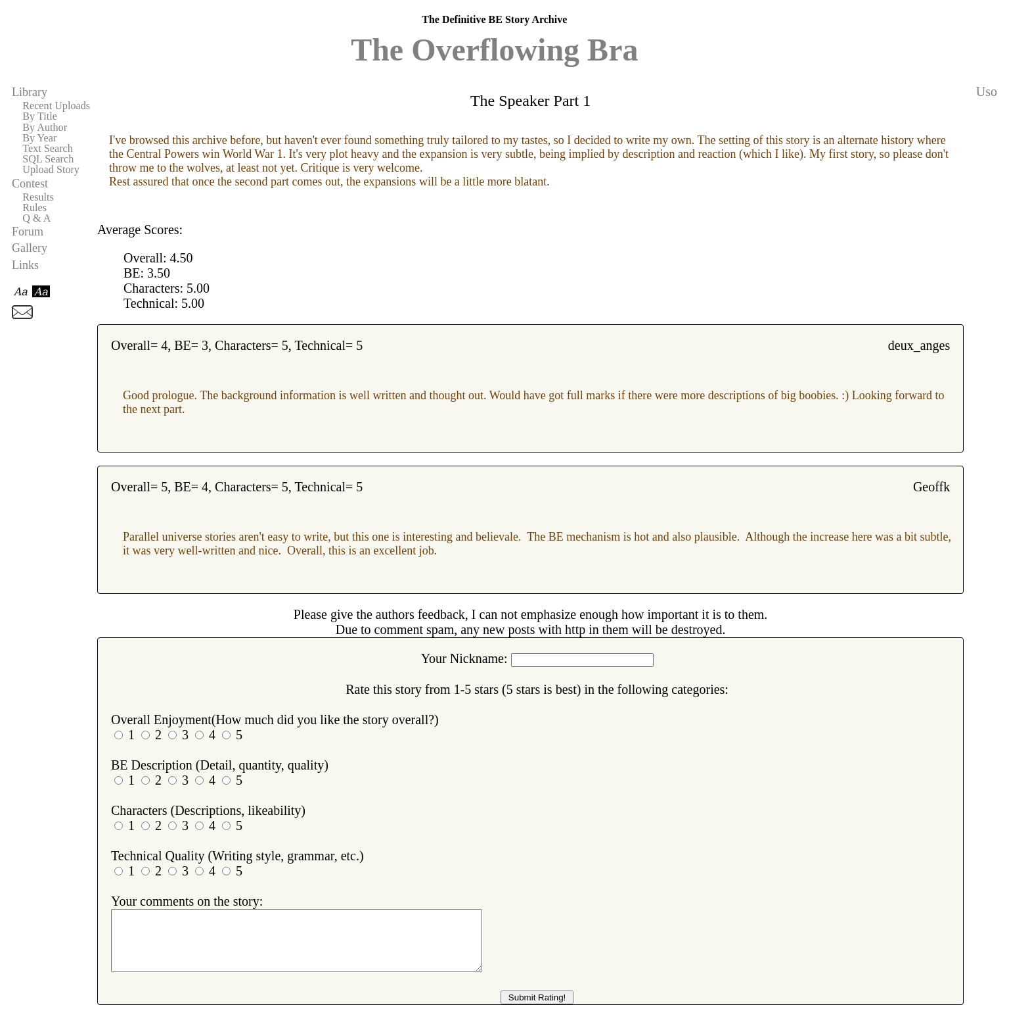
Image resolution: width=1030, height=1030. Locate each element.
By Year (39, 138)
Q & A (36, 218)
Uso (986, 91)
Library (29, 92)
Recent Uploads (56, 106)
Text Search (47, 149)
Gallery (29, 248)
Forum (27, 231)
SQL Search (48, 159)
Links (25, 265)
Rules (34, 208)
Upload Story (50, 170)
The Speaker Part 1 (530, 100)
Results (38, 197)
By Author (44, 128)
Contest (30, 183)
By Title (39, 116)
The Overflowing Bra (494, 49)
